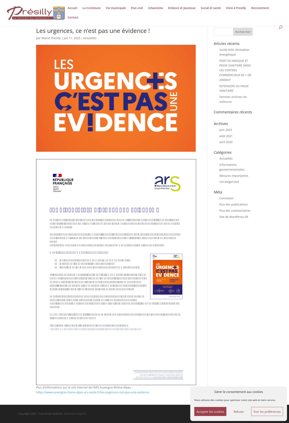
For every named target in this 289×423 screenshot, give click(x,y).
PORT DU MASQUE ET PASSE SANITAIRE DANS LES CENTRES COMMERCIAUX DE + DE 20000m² (235, 70)
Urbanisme (155, 8)
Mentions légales (75, 413)
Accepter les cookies (210, 412)
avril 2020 (225, 142)
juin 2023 (225, 130)
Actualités (90, 38)
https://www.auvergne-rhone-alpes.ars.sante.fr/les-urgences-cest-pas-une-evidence (92, 392)
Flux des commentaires (234, 211)
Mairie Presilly (51, 38)
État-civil (137, 8)
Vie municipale (116, 8)
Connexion (226, 198)
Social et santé (211, 8)
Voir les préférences (267, 412)
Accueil (72, 8)
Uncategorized (229, 182)
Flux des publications (233, 204)
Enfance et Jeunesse (181, 8)
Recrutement (260, 8)
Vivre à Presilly (236, 8)
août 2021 (226, 136)
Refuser (239, 412)
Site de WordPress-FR (233, 217)
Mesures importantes (233, 176)
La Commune (91, 8)
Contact (73, 17)
